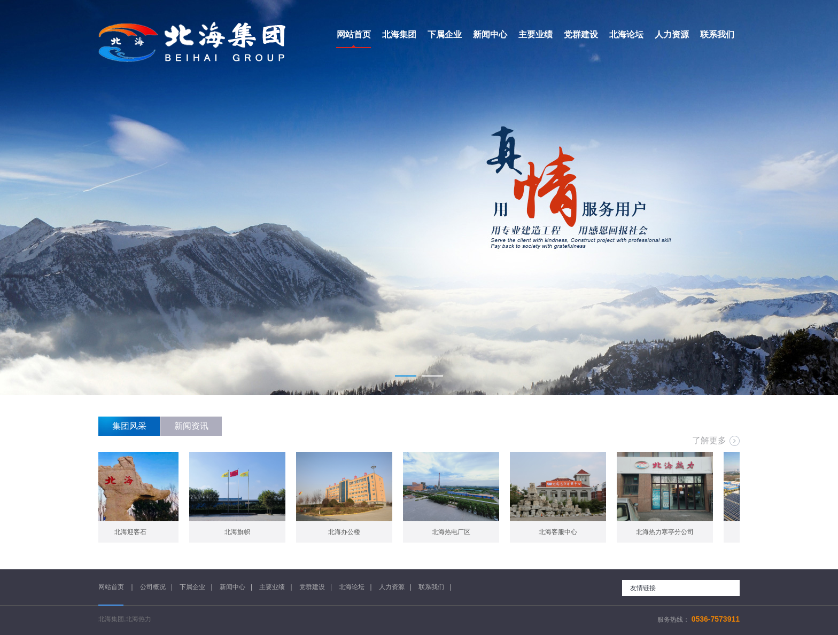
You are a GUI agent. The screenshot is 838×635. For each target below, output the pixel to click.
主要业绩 (272, 587)
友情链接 (643, 588)
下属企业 (192, 587)
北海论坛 (351, 587)
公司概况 (153, 587)
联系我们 (431, 587)
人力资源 (392, 587)
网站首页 (112, 587)
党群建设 (312, 587)
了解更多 (709, 440)
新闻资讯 (191, 425)
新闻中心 (232, 587)
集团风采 (129, 425)
